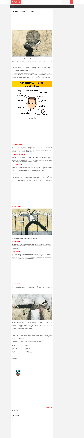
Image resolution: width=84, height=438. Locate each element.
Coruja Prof (16, 2)
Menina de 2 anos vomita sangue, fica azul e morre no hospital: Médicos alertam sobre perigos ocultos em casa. (66, 18)
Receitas (56, 30)
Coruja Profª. (58, 10)
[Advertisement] (21, 22)
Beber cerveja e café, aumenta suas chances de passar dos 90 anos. (66, 23)
